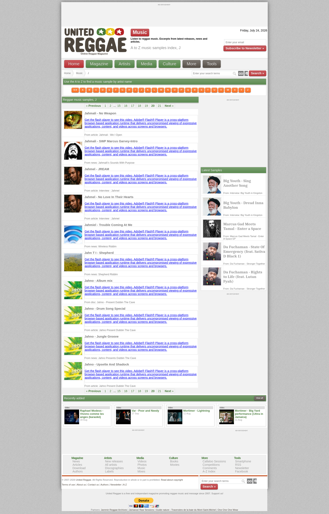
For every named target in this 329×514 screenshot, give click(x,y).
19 (146, 105)
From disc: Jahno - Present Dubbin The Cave (110, 302)
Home (74, 63)
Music (79, 73)
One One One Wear (228, 510)
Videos (142, 461)
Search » (257, 73)
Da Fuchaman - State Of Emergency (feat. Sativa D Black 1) (244, 251)
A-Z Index (209, 471)
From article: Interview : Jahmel (102, 190)
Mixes (141, 471)
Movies (174, 464)
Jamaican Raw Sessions (141, 510)
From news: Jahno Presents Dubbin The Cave (110, 358)
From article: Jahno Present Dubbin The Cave (110, 330)
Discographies (114, 468)
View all (259, 398)
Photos (142, 464)
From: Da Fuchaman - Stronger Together (244, 263)
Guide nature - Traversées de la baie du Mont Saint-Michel (186, 510)
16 (126, 105)
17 (132, 105)
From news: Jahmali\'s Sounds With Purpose (109, 162)
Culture (169, 63)
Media (146, 63)
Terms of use (68, 484)
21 (159, 105)
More (191, 63)
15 (119, 105)
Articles (77, 464)
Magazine (99, 63)
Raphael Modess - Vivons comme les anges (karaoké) (92, 414)
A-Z (125, 484)
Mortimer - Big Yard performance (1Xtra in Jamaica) (249, 414)
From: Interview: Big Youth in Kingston (242, 193)
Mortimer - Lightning (196, 410)
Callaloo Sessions (214, 461)
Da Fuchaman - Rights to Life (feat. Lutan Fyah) (242, 277)
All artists (111, 464)
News (76, 461)
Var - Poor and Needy (145, 410)
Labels (109, 471)
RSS (238, 464)
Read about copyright (172, 480)
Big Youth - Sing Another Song (237, 183)
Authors (78, 471)
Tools (212, 63)
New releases (114, 461)
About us (81, 484)
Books (174, 461)
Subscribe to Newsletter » (245, 48)
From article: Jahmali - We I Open (103, 134)
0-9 (75, 90)
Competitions (211, 464)
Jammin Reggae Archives (114, 510)
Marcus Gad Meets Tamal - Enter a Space (242, 226)
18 (139, 105)
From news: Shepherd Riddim (101, 274)
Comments (210, 468)
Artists (125, 63)
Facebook (241, 471)
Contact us (93, 484)
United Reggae (83, 480)
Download (79, 468)
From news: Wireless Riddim (101, 246)
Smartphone (243, 461)
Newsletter (242, 468)
